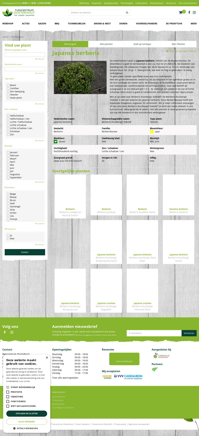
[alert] (26, 393)
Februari (13, 155)
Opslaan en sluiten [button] (27, 413)
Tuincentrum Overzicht (102, 430)
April (11, 162)
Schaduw (13, 131)
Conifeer (13, 88)
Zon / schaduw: (11, 109)
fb (189, 12)
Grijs (11, 210)
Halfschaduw (15, 116)
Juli (10, 171)
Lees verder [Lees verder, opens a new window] (24, 381)
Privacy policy (120, 430)
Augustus (13, 174)
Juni (10, 168)
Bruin (11, 200)
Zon (10, 134)
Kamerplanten (59, 402)
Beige (11, 194)
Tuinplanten (58, 406)
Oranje (12, 219)
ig (194, 12)
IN (11, 335)
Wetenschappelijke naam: (16, 50)
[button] (26, 428)
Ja (9, 235)
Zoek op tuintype (142, 44)
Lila (10, 216)
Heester (12, 95)
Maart (11, 159)
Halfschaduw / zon (18, 119)
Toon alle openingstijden (65, 380)
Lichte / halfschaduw (19, 122)
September (14, 177)
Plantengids (70, 44)
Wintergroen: (10, 229)
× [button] (47, 358)
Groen (12, 213)
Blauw (12, 197)
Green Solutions (83, 430)
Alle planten (106, 44)
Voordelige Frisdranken (63, 413)
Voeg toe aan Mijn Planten (183, 51)
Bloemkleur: (10, 187)
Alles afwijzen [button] (27, 421)
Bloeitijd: (8, 146)
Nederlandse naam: (13, 64)
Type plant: (9, 79)
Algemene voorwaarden (138, 430)
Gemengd (13, 206)
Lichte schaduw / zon (19, 128)
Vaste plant (14, 98)
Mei (10, 165)
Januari (12, 152)
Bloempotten (58, 410)
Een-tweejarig (16, 91)
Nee (10, 238)
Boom (11, 85)
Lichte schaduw (16, 125)
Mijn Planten (178, 44)
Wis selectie (39, 59)
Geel (11, 203)
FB (4, 335)
